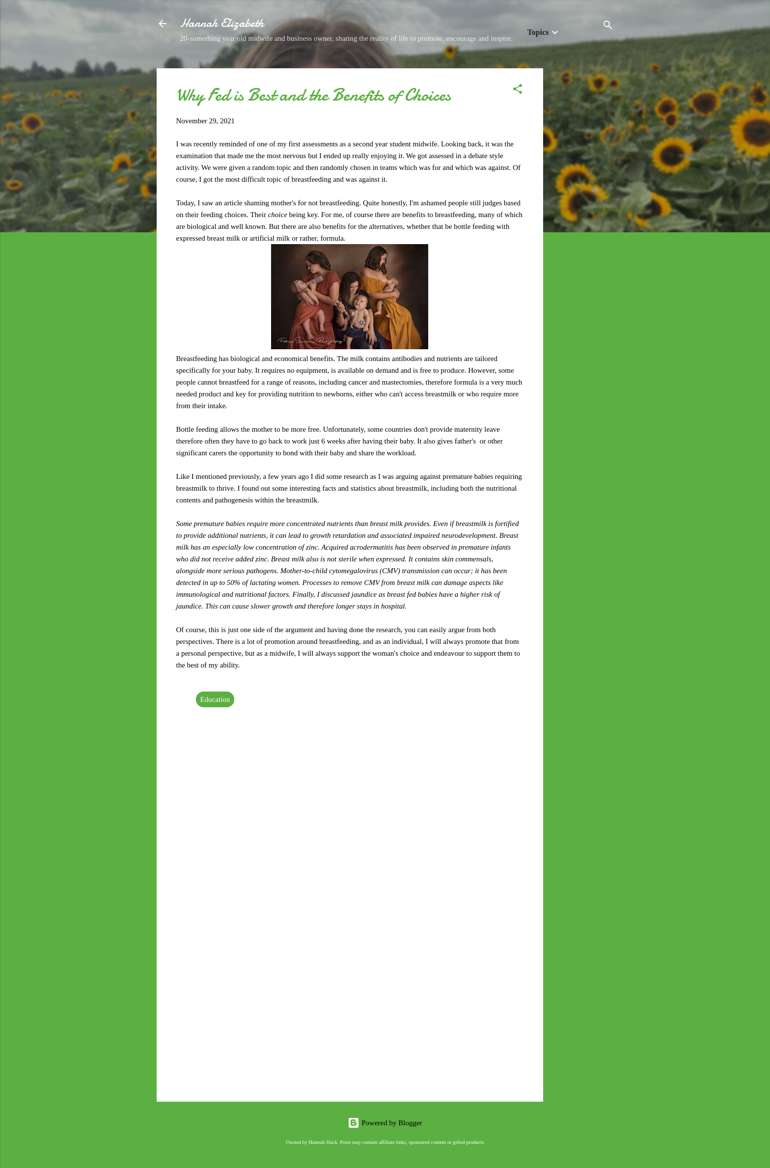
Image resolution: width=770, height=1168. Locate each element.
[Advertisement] (582, 215)
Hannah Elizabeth (222, 23)
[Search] (608, 27)
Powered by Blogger (385, 1123)
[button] (517, 90)
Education (215, 699)
